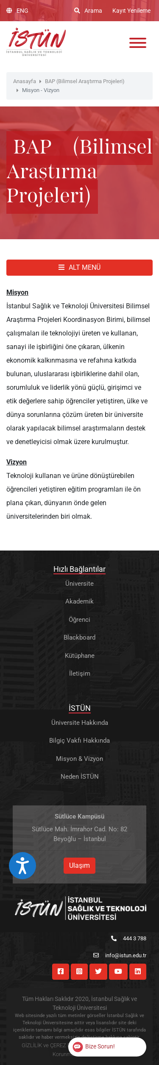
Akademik (79, 601)
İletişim (79, 673)
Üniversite (79, 583)
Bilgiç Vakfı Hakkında (79, 740)
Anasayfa (24, 81)
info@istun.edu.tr (119, 955)
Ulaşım (79, 865)
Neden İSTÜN (80, 776)
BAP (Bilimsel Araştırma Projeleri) (85, 81)
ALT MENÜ (79, 267)
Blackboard (79, 637)
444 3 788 (128, 938)
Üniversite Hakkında (79, 723)
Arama (88, 10)
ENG (17, 10)
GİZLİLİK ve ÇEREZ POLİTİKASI (58, 1045)
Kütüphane (80, 656)
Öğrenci (79, 619)
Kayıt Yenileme (131, 10)
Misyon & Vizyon (79, 759)
